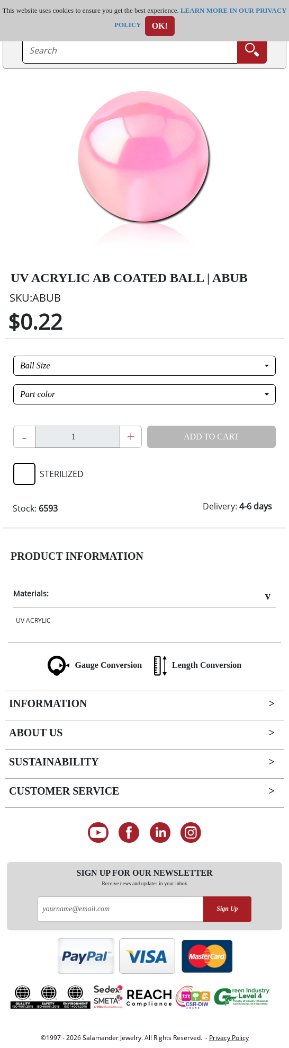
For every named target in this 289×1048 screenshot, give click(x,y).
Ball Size (35, 365)
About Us (35, 732)
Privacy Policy (229, 1037)
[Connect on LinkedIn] (160, 832)
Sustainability (54, 762)
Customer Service (64, 791)
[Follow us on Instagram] (191, 832)
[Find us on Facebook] (128, 832)
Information (48, 703)
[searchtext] (130, 50)
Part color (37, 394)
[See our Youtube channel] (98, 832)
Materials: (31, 593)
